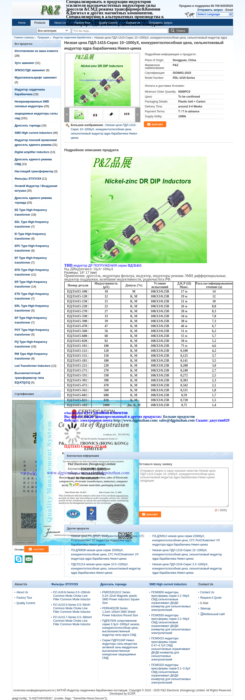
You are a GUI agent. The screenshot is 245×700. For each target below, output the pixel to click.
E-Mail (204, 603)
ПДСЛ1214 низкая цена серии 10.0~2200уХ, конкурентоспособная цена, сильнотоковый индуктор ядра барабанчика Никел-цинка (106, 568)
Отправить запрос (211, 10)
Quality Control (108, 22)
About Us (60, 22)
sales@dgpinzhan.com (177, 420)
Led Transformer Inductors (33, 366)
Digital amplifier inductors (32, 152)
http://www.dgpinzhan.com (135, 420)
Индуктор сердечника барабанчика (72, 37)
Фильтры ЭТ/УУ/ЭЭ (28, 178)
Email (229, 10)
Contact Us (133, 22)
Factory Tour (82, 22)
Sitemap (205, 608)
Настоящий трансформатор (34, 171)
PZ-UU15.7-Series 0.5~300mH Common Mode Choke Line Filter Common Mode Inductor (72, 621)
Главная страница (24, 37)
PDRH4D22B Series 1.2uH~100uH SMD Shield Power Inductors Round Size (120, 612)
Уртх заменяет (25, 63)
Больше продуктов (179, 417)
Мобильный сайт (212, 614)
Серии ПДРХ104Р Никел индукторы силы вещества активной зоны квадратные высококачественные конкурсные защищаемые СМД (120, 649)
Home (22, 22)
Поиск (180, 30)
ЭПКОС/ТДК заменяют (30, 70)
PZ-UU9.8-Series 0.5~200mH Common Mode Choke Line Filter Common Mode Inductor (72, 596)
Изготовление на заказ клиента (36, 51)
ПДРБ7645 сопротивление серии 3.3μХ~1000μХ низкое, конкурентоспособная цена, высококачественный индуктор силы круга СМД (121, 628)
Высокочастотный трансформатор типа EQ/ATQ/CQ (29, 378)
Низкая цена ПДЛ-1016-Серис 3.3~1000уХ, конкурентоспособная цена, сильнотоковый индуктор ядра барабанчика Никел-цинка (187, 568)
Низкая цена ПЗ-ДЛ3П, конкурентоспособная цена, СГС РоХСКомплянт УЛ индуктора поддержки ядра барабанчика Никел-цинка (107, 540)
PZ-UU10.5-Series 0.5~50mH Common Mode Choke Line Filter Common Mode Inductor (72, 608)
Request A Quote (211, 597)
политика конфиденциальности (34, 690)
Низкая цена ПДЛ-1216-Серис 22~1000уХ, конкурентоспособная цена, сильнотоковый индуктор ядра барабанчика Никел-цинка (187, 554)
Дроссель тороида (28, 125)
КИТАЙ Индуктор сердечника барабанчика (85, 690)
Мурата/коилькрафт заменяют (36, 77)
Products (39, 22)
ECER (131, 693)
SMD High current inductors (33, 132)
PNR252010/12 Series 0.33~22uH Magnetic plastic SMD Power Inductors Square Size (121, 598)
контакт (157, 124)
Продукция (43, 37)
